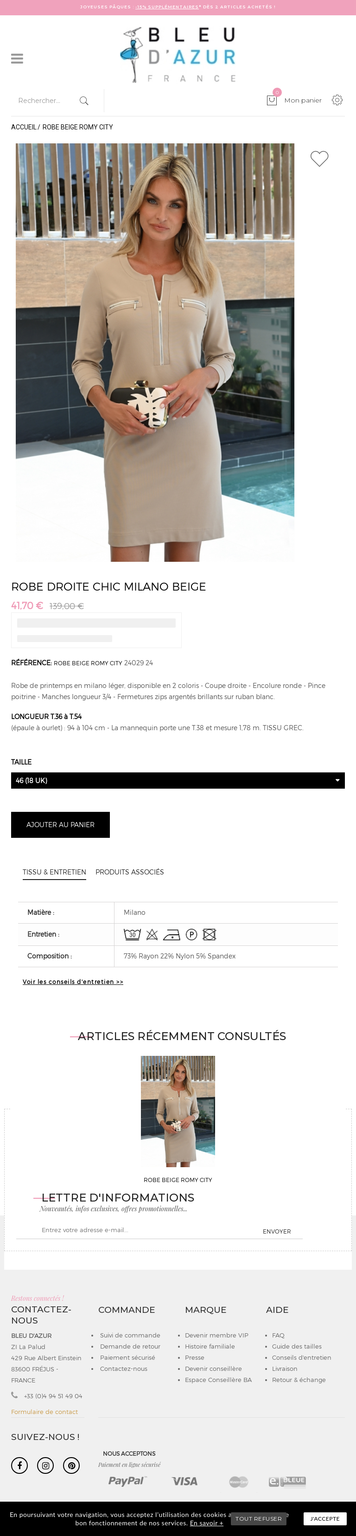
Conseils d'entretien (301, 1357)
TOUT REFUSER (258, 1518)
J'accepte (325, 1518)
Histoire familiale (210, 1346)
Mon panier (297, 100)
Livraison (285, 1368)
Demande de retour (129, 1346)
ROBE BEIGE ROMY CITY (88, 663)
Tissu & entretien (54, 872)
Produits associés (129, 872)
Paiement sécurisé (126, 1357)
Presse (194, 1357)
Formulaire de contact (44, 1411)
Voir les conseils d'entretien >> (73, 981)
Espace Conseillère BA (218, 1379)
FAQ (278, 1335)
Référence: (31, 663)
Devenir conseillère (213, 1368)
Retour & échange (299, 1379)
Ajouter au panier (60, 825)
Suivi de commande (129, 1335)
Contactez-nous (122, 1368)
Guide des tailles (297, 1346)
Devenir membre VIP (216, 1335)
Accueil (24, 127)
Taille (22, 762)
